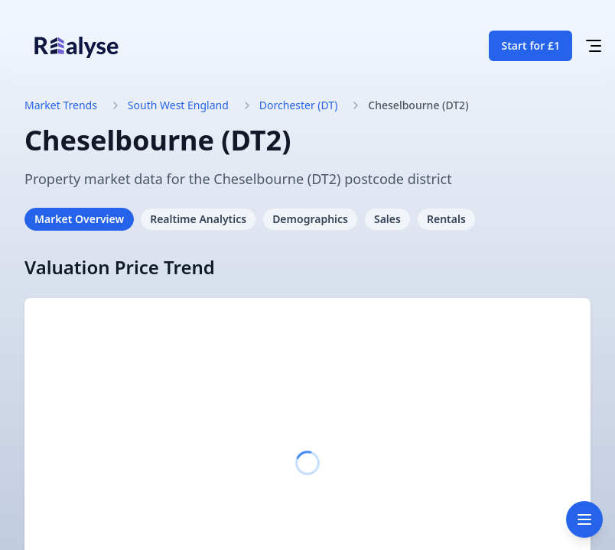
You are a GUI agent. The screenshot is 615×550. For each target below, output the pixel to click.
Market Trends (60, 105)
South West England (178, 105)
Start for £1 (530, 45)
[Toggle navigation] (584, 519)
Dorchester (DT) (298, 105)
